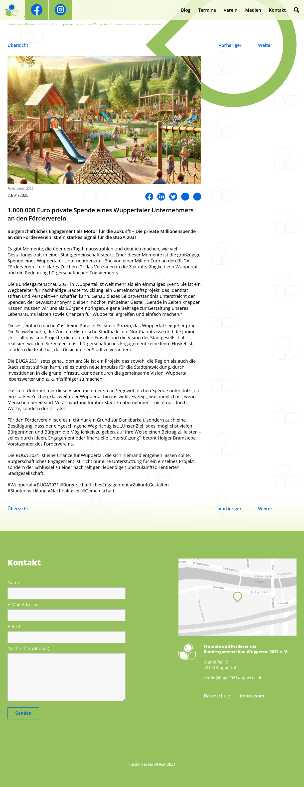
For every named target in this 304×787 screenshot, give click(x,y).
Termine (207, 10)
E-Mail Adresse (22, 604)
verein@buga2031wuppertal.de (233, 677)
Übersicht (17, 45)
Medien (253, 10)
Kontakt (277, 10)
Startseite (14, 24)
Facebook (149, 197)
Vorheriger (230, 45)
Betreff (14, 626)
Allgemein (31, 24)
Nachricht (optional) (28, 648)
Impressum (252, 696)
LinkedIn (161, 197)
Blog (185, 10)
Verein (230, 10)
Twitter (173, 197)
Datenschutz (217, 696)
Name (13, 582)
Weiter (265, 45)
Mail (197, 197)
